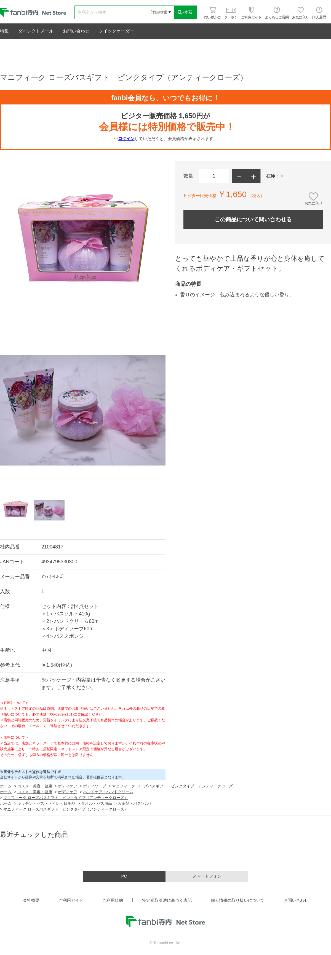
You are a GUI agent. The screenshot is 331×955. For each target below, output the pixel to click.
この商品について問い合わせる (253, 219)
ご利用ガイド (70, 900)
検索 (185, 12)
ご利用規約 (112, 900)
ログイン (126, 138)
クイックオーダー (116, 31)
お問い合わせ (76, 31)
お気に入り (313, 203)
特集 (4, 31)
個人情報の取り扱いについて (238, 900)
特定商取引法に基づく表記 (167, 900)
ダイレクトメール (36, 31)
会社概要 (31, 900)
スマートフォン (207, 876)
